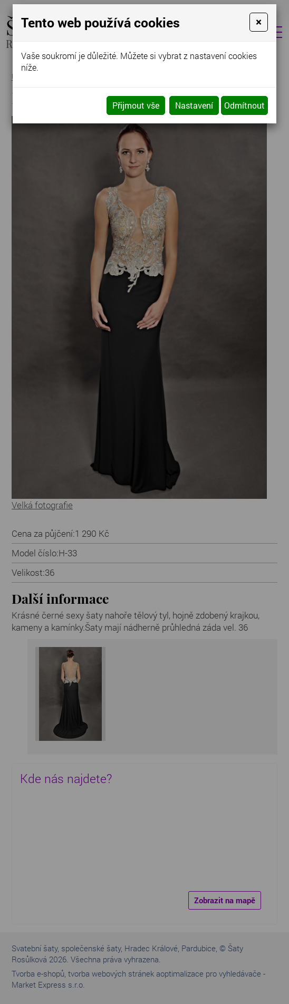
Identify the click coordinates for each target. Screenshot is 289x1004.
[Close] (258, 22)
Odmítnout (244, 105)
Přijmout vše (135, 105)
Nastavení (194, 105)
